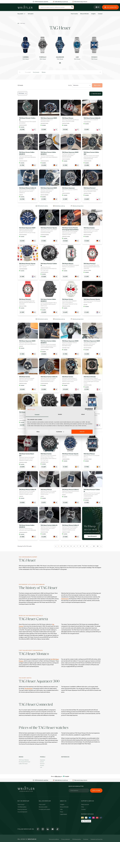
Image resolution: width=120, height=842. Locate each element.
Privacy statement (65, 839)
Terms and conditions (54, 839)
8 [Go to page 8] (80, 546)
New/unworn (36, 72)
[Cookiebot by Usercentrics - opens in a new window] (86, 409)
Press (61, 812)
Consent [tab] (37, 414)
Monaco (42, 765)
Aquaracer (42, 760)
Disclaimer (85, 839)
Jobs (61, 809)
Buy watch (21, 14)
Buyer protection (22, 809)
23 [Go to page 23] (94, 546)
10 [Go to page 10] (86, 546)
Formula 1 (42, 763)
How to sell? (42, 804)
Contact (100, 14)
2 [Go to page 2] (61, 546)
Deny (38, 431)
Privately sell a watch (44, 809)
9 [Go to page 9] (83, 546)
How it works (74, 14)
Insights (93, 14)
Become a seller (43, 807)
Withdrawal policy (76, 839)
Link (41, 767)
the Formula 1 (64, 599)
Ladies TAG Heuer (23, 763)
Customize (60, 431)
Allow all (82, 431)
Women (44, 72)
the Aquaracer (28, 688)
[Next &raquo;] (100, 546)
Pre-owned (27, 72)
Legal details (63, 814)
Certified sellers (22, 807)
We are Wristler (84, 14)
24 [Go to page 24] (97, 546)
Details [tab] (60, 414)
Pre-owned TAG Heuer (24, 762)
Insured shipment (22, 812)
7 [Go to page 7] (77, 546)
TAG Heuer (22, 23)
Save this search (96, 94)
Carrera (42, 762)
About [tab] (83, 414)
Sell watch (30, 14)
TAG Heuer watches (24, 760)
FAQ (82, 807)
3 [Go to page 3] (64, 546)
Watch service (85, 804)
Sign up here (96, 790)
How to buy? (21, 804)
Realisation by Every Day (96, 839)
